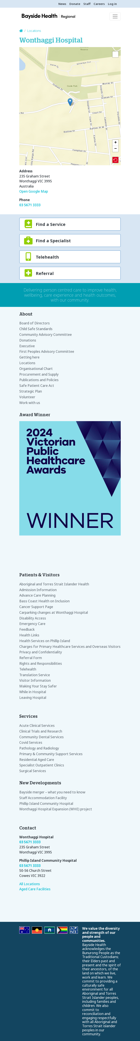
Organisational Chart (36, 368)
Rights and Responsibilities (40, 663)
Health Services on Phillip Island (44, 641)
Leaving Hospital (32, 697)
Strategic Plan (30, 391)
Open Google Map (33, 191)
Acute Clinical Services (37, 725)
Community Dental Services (41, 737)
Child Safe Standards (35, 329)
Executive (27, 346)
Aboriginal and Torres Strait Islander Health (54, 584)
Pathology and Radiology (39, 748)
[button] (70, 102)
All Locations (29, 884)
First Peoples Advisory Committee (46, 351)
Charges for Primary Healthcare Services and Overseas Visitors (70, 646)
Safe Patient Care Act (36, 385)
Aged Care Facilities (35, 889)
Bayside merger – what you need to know (52, 792)
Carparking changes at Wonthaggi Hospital (53, 612)
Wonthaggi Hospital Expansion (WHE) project (55, 809)
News (62, 4)
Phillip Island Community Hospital (46, 803)
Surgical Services (32, 771)
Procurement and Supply (39, 374)
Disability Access (32, 618)
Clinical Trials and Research (40, 731)
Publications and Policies (39, 380)
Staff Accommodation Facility (43, 798)
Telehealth (27, 669)
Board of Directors (34, 323)
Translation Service (34, 675)
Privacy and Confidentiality (40, 652)
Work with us (29, 402)
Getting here (29, 357)
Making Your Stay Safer (38, 686)
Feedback (27, 629)
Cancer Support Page (36, 607)
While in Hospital (32, 692)
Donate (74, 4)
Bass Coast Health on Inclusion (44, 601)
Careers (99, 4)
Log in (112, 4)
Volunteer (27, 397)
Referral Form (30, 658)
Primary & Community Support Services (51, 754)
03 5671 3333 (30, 205)
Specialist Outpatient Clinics (41, 765)
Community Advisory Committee (45, 334)
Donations (27, 340)
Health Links (29, 635)
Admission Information (38, 590)
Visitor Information (35, 680)
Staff (86, 4)
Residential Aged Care (36, 759)
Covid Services (30, 742)
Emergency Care (32, 623)
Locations (34, 31)
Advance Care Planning (37, 595)
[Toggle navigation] (115, 16)
